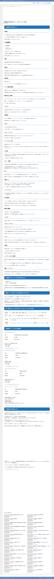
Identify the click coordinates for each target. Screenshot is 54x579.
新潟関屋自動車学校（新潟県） (9, 350)
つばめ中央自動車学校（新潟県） (10, 368)
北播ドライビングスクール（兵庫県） (11, 386)
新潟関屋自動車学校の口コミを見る (12, 366)
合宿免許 (5, 512)
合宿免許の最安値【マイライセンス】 (12, 469)
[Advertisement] (27, 13)
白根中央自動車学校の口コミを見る (12, 348)
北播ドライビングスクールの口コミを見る (13, 405)
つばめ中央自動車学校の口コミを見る (12, 384)
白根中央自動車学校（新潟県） (9, 332)
